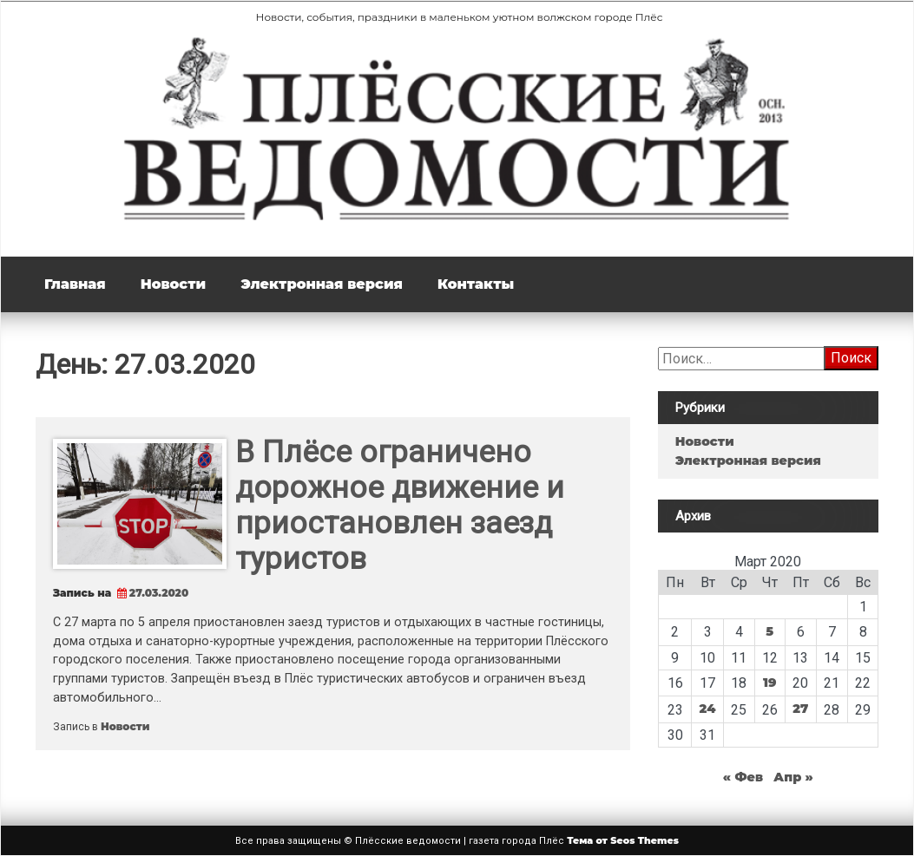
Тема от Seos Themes (623, 840)
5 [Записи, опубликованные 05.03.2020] (769, 631)
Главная (75, 284)
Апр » (793, 777)
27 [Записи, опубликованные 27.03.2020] (800, 708)
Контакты (475, 284)
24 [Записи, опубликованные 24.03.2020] (708, 708)
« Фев (743, 777)
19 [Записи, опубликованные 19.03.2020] (770, 682)
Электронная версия (321, 284)
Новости (173, 284)
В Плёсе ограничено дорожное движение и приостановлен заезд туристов (399, 506)
